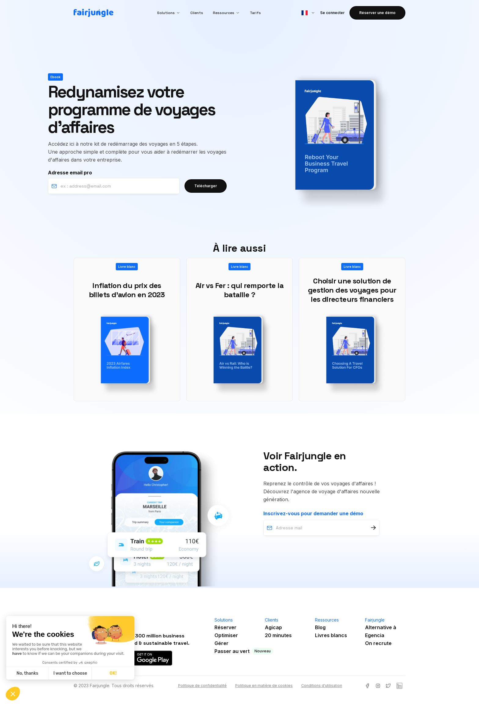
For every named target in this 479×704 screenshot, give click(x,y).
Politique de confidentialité (202, 685)
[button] (168, 13)
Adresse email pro (70, 173)
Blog (320, 627)
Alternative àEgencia (380, 631)
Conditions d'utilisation (321, 685)
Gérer (221, 643)
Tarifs (255, 12)
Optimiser (226, 635)
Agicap (273, 627)
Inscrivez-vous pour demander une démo (313, 513)
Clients (196, 12)
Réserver (225, 627)
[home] (93, 13)
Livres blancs (331, 635)
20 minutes (278, 635)
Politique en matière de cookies (264, 685)
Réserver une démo (377, 12)
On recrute (378, 643)
